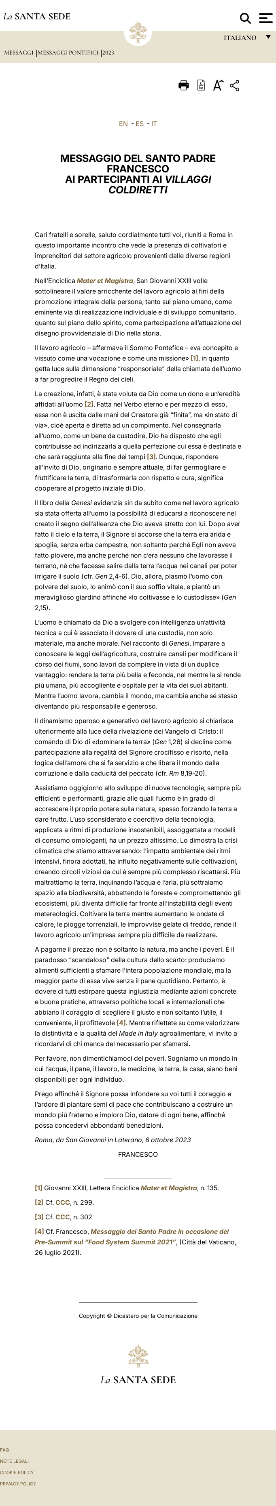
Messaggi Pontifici (69, 52)
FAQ (4, 1450)
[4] (121, 1023)
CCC (62, 1202)
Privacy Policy (18, 1484)
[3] (151, 457)
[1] (194, 358)
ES (140, 124)
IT (154, 124)
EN (123, 124)
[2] (89, 404)
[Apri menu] (265, 18)
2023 (108, 52)
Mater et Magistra (105, 281)
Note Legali (14, 1461)
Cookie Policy (17, 1472)
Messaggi (19, 52)
